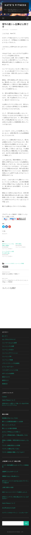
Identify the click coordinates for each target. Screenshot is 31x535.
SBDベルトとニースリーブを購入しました (14, 492)
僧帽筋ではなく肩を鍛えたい (10, 476)
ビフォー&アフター (8, 366)
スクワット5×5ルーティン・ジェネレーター (15, 512)
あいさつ (4, 336)
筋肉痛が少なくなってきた (10, 418)
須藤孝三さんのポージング (10, 471)
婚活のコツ (5, 380)
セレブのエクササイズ (8, 339)
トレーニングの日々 (10, 263)
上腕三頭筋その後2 (7, 487)
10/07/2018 (5, 29)
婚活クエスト (6, 377)
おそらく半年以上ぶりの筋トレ (11, 431)
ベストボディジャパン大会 (10, 370)
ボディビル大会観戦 (8, 373)
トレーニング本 (6, 356)
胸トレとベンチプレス (8, 425)
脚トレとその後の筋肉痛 (9, 428)
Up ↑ (22, 532)
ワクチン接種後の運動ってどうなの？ (13, 452)
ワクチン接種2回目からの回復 (11, 445)
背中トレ (6, 266)
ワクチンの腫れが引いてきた (10, 448)
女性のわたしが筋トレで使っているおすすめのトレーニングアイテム (15, 404)
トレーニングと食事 (8, 346)
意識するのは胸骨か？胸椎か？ (15, 273)
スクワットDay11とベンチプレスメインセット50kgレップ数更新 (15, 280)
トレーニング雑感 (19, 263)
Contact (4, 396)
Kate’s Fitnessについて (8, 400)
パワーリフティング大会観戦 (10, 363)
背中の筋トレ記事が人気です (15, 25)
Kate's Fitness (15, 5)
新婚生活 (4, 383)
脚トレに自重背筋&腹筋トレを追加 (12, 421)
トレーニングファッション (10, 353)
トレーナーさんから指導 (9, 343)
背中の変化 (18, 243)
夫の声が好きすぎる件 (8, 508)
